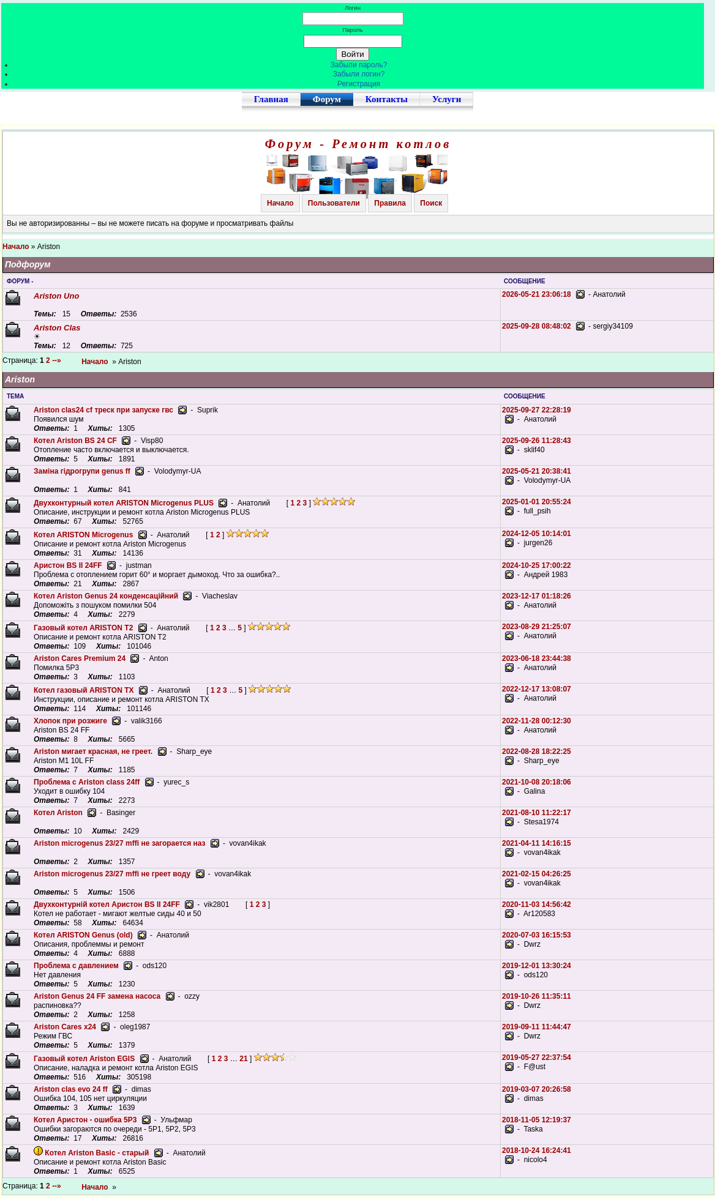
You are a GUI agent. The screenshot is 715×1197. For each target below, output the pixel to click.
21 (243, 1058)
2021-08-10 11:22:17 (536, 812)
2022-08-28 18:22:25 (536, 751)
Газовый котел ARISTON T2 (83, 628)
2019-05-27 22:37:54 (536, 1057)
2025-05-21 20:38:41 (536, 471)
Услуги (446, 99)
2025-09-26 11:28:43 (536, 440)
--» (57, 360)
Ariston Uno (56, 295)
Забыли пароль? (359, 65)
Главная (271, 99)
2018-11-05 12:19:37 (536, 1120)
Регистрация (358, 84)
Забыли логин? (359, 74)
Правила (390, 203)
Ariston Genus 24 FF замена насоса (97, 996)
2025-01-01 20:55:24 (536, 502)
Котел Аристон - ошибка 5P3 (85, 1120)
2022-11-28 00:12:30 (536, 721)
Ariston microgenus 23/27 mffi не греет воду (112, 874)
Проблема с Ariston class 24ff (87, 782)
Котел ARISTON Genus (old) (83, 935)
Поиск (431, 203)
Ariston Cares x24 (65, 1027)
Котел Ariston (58, 812)
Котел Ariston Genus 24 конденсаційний (106, 596)
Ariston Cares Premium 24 (79, 658)
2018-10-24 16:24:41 (536, 1150)
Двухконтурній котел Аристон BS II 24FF (107, 904)
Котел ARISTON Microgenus (83, 535)
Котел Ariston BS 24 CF (75, 440)
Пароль (352, 29)
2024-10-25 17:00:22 (536, 565)
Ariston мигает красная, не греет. (93, 751)
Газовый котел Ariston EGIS (84, 1058)
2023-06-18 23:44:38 (536, 658)
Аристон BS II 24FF (68, 565)
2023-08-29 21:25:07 (536, 626)
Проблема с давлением (76, 965)
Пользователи (334, 203)
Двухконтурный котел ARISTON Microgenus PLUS (124, 503)
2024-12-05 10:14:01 (536, 533)
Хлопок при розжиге (70, 721)
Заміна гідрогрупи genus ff (82, 471)
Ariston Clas (57, 327)
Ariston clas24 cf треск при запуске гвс (103, 410)
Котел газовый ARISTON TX (83, 690)
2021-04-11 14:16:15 (536, 843)
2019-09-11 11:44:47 (536, 1027)
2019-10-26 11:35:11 (536, 996)
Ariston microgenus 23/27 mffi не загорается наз (120, 843)
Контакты (386, 99)
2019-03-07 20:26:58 (536, 1089)
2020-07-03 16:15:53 (536, 935)
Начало (280, 203)
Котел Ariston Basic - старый (97, 1153)
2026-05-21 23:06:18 (536, 294)
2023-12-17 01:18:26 (536, 596)
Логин (353, 7)
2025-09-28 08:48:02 (536, 326)
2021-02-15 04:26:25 (536, 874)
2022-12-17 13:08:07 (536, 689)
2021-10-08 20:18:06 (536, 782)
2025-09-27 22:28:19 (536, 410)
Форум (327, 99)
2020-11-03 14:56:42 (536, 904)
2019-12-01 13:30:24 (536, 965)
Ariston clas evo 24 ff (71, 1089)
